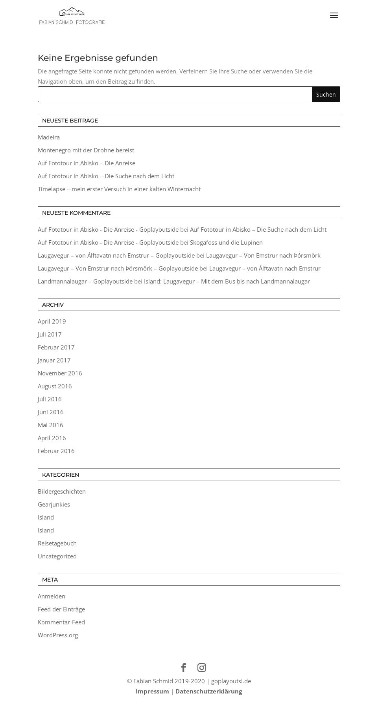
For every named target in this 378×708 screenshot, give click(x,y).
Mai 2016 (50, 425)
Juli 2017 (50, 334)
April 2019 (52, 321)
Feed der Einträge (61, 609)
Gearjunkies (54, 504)
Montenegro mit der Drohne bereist (86, 150)
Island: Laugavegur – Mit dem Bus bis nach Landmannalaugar (227, 281)
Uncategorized (57, 556)
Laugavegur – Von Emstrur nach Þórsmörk (263, 255)
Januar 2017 (54, 360)
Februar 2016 (56, 451)
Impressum (152, 691)
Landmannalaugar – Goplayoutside (85, 281)
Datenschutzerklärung (208, 691)
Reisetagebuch (57, 543)
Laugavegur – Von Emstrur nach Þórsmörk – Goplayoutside (118, 268)
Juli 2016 (50, 399)
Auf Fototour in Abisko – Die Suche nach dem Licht (106, 176)
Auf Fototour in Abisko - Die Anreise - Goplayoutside (108, 229)
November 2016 (60, 373)
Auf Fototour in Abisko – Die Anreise (86, 163)
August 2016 (55, 386)
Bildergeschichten (62, 491)
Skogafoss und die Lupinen (226, 242)
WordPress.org (58, 635)
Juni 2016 (51, 412)
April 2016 (52, 438)
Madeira (49, 137)
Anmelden (51, 596)
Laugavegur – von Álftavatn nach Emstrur (265, 268)
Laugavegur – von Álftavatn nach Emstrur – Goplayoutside (116, 255)
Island (46, 517)
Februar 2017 (56, 347)
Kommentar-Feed (61, 622)
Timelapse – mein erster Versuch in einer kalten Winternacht (119, 189)
